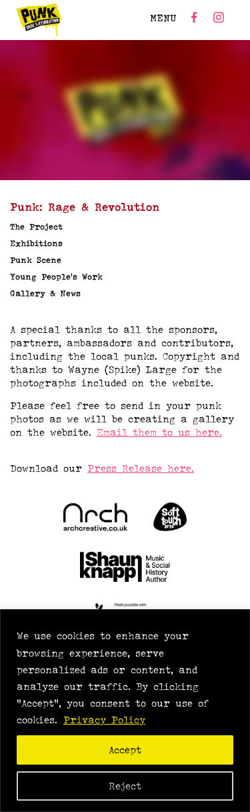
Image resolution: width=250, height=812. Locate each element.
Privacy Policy (104, 719)
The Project (36, 227)
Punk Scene (35, 260)
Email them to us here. (159, 432)
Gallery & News (45, 293)
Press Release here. (140, 468)
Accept (125, 749)
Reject (125, 785)
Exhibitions (36, 243)
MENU (163, 17)
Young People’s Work (56, 277)
